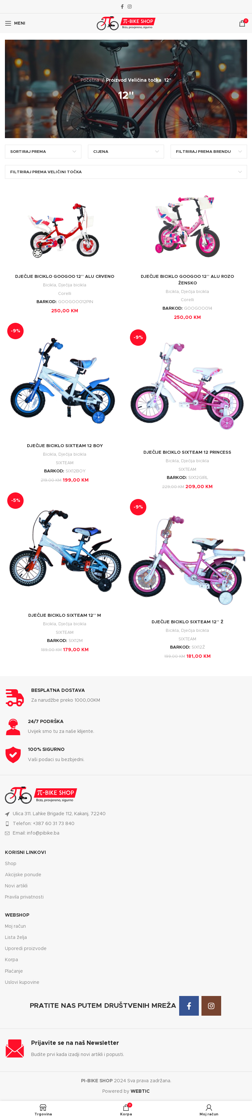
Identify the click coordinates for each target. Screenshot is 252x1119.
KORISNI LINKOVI (25, 852)
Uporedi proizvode (26, 948)
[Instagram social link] (130, 6)
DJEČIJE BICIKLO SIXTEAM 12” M (64, 615)
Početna (90, 80)
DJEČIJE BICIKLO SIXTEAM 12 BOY (64, 446)
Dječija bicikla (72, 285)
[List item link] (126, 823)
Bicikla (49, 285)
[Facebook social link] (122, 6)
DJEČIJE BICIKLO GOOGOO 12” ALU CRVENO (64, 276)
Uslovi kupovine (22, 982)
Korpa (11, 960)
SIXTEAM (64, 463)
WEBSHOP (17, 915)
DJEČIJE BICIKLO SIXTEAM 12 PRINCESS (187, 452)
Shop (10, 863)
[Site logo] (126, 23)
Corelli (65, 293)
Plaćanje (14, 971)
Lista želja (16, 937)
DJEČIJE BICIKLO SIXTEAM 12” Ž (187, 622)
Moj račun (15, 926)
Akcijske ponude (23, 875)
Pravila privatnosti (24, 897)
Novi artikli (16, 886)
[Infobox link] (126, 697)
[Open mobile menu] (15, 23)
